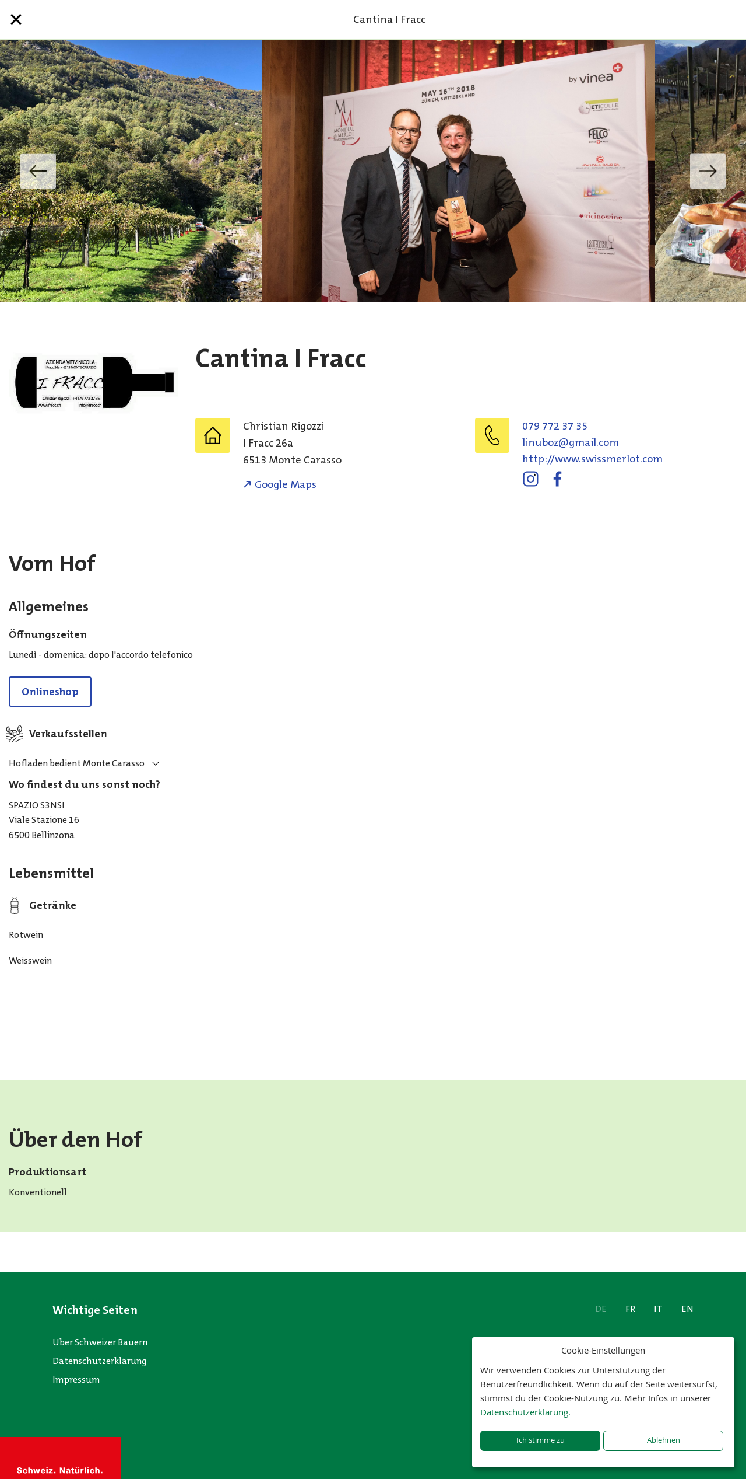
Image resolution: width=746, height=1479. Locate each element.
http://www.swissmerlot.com (592, 459)
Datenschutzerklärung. (525, 1412)
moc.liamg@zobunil (570, 442)
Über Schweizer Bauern (99, 1342)
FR (630, 1309)
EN (687, 1309)
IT (658, 1309)
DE (601, 1309)
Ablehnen (663, 1440)
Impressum (76, 1379)
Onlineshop (50, 692)
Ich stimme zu (540, 1440)
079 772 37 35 (554, 426)
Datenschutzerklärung (99, 1361)
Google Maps (285, 484)
